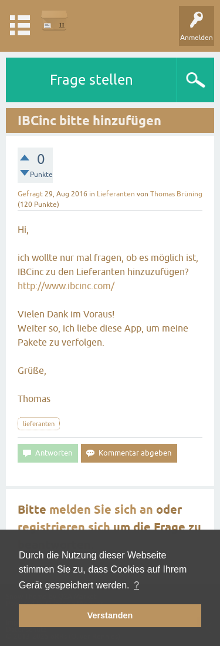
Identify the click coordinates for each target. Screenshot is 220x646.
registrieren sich (64, 527)
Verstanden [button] (110, 615)
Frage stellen (91, 80)
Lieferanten (116, 194)
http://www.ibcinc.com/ (66, 285)
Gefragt (30, 194)
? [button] (136, 585)
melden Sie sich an (101, 510)
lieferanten (39, 423)
